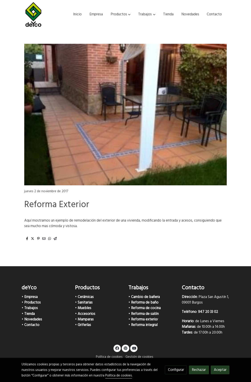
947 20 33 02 (208, 312)
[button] (120, 14)
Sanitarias (85, 303)
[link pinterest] (125, 348)
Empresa (31, 297)
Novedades (33, 319)
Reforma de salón (145, 314)
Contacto (31, 325)
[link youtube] (134, 348)
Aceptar (220, 370)
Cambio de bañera (145, 297)
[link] (33, 14)
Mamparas (86, 319)
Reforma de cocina (146, 308)
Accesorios (86, 314)
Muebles (84, 308)
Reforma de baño (144, 303)
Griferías (84, 325)
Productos (32, 303)
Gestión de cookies (139, 357)
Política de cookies (109, 357)
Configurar (176, 370)
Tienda (29, 314)
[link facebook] (117, 348)
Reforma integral (144, 325)
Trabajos (31, 308)
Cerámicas (86, 297)
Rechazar (199, 370)
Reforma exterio (144, 319)
